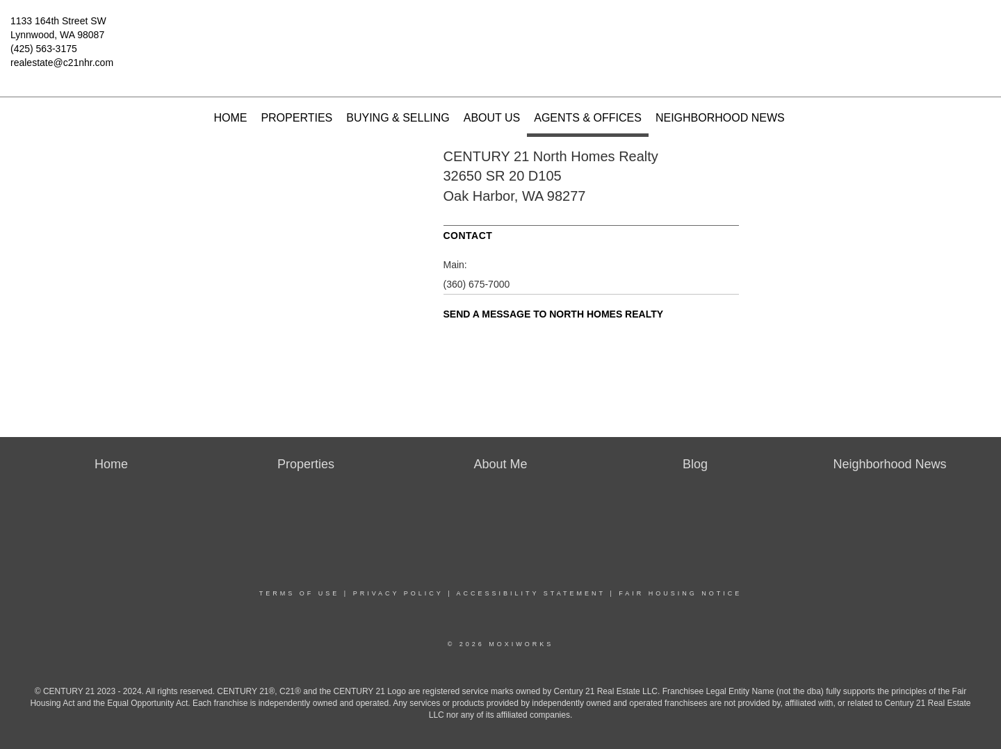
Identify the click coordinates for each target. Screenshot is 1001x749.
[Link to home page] (500, 31)
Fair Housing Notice (680, 593)
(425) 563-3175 (43, 48)
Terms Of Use (299, 593)
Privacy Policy (398, 593)
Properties (296, 118)
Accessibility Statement (531, 593)
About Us (492, 118)
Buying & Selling (398, 118)
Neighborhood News (720, 118)
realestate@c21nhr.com (61, 62)
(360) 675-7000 (476, 284)
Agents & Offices (588, 118)
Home (230, 118)
